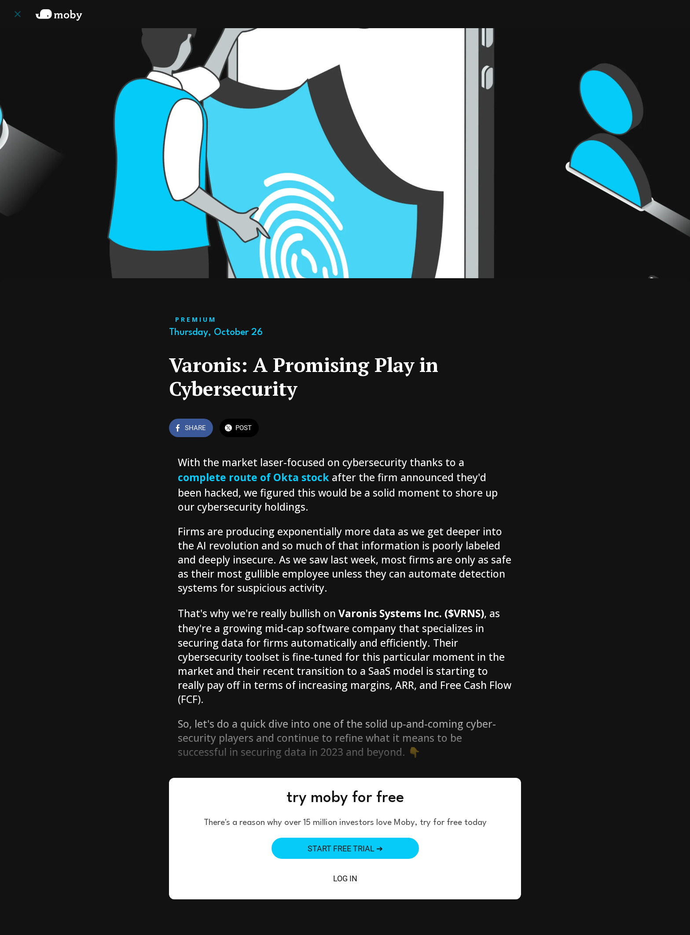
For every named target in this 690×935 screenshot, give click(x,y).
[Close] (17, 14)
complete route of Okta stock (255, 477)
